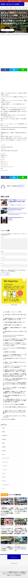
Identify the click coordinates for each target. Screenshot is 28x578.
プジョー (4, 473)
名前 (2, 251)
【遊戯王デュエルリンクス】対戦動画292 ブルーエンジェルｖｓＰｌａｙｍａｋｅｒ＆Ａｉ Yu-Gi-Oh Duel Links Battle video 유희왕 (14, 344)
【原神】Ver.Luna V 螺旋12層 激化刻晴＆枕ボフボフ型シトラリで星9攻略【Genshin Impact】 (14, 379)
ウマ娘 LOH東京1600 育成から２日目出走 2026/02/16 (15, 407)
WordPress (18, 575)
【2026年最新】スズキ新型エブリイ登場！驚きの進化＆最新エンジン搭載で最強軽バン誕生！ (20, 531)
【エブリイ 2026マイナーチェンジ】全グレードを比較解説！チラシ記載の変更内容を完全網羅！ (7, 531)
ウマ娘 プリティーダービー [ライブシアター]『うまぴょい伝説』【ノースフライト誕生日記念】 (14, 367)
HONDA (4, 439)
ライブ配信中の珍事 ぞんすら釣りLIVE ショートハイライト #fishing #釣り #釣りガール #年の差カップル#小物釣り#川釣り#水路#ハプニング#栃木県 (15, 400)
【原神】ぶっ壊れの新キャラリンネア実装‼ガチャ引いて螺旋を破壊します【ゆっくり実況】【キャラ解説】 (14, 370)
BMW (11, 7)
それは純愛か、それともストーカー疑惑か (13, 311)
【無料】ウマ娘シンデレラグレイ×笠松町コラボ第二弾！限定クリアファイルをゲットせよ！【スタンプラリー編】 (14, 412)
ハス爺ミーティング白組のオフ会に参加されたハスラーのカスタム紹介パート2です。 (20, 510)
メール (3, 257)
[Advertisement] (14, 51)
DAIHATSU (4, 435)
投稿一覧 (21, 186)
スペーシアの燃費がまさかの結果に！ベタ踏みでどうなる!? (7, 548)
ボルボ (3, 477)
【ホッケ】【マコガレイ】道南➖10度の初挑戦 (14, 404)
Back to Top (14, 557)
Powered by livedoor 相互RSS (8, 419)
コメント (3, 237)
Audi (7, 7)
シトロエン (4, 465)
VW (19, 7)
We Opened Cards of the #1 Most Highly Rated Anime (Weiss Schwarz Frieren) (13, 336)
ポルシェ (4, 480)
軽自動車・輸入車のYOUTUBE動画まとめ (18, 572)
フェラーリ (4, 469)
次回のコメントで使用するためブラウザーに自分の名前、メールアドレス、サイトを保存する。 (14, 271)
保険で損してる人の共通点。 (10, 351)
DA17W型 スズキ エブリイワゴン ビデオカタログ (20, 548)
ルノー (3, 488)
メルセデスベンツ (6, 484)
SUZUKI (10, 30)
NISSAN (4, 446)
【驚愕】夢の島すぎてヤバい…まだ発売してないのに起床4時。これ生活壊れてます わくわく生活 (14, 319)
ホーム (2, 7)
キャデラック (5, 462)
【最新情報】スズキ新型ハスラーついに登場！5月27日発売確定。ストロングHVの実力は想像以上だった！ (14, 392)
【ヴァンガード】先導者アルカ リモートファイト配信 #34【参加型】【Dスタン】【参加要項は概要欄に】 (14, 340)
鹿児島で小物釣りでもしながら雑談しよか (13, 324)
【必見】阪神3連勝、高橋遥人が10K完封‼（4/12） (15, 322)
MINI (16, 7)
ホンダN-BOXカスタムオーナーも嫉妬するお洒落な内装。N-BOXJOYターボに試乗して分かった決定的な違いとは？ (15, 384)
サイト (2, 263)
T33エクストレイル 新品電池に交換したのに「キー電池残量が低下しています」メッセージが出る (14, 355)
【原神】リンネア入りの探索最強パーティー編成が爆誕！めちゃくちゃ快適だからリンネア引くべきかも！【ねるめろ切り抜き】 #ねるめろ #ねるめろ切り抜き (14, 375)
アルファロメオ (5, 458)
